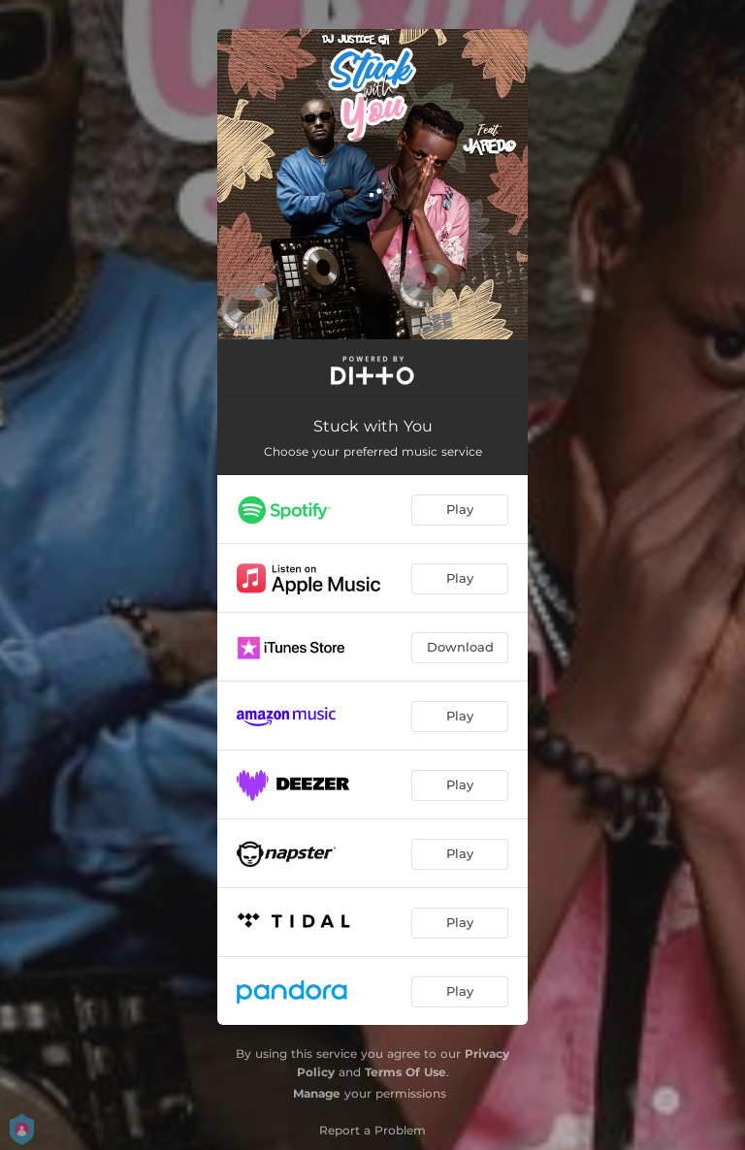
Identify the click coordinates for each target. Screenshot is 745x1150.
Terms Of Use (405, 1072)
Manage (316, 1093)
